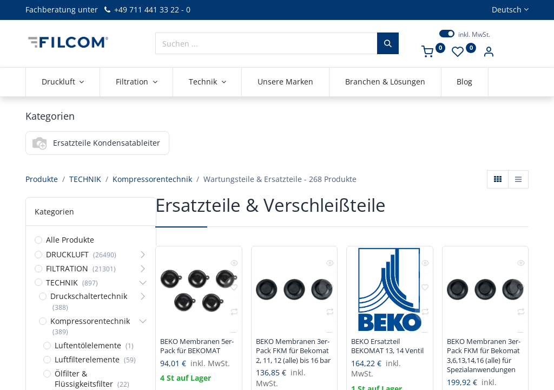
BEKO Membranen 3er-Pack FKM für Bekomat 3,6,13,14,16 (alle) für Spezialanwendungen (485, 363)
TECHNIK (85, 179)
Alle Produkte (70, 240)
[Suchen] (388, 43)
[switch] (446, 33)
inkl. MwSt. (474, 34)
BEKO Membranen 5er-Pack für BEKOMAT (193, 352)
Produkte (41, 179)
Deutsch (507, 9)
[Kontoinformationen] (488, 53)
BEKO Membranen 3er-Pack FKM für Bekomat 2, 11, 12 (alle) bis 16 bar (289, 358)
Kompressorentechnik (152, 179)
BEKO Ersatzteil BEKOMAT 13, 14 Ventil (381, 352)
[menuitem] (285, 82)
